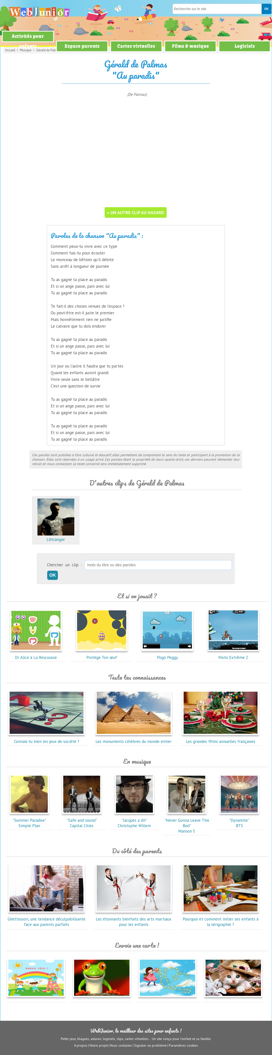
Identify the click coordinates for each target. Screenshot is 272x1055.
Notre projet (99, 1045)
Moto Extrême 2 (233, 654)
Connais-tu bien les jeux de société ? (46, 738)
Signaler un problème (150, 1045)
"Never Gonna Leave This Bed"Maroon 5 (186, 823)
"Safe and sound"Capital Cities (81, 820)
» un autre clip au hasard (135, 212)
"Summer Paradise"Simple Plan (29, 820)
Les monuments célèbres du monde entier (134, 738)
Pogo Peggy (167, 654)
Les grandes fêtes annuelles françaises (220, 738)
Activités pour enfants (28, 41)
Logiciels (244, 46)
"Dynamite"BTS (239, 820)
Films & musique (190, 46)
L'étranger (55, 536)
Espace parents (81, 46)
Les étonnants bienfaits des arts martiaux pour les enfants (134, 919)
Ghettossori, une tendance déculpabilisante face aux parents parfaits (46, 919)
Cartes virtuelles (136, 46)
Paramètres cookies (183, 1045)
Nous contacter (121, 1045)
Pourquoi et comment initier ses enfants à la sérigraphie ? (220, 919)
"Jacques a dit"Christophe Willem (134, 820)
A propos (80, 1045)
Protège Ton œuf (102, 654)
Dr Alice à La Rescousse (36, 654)
